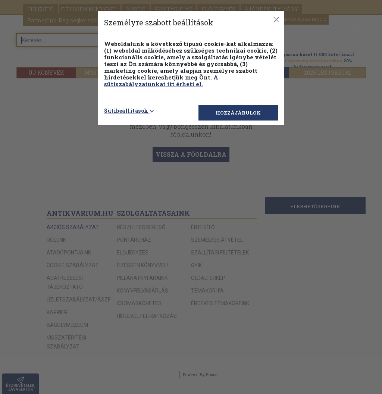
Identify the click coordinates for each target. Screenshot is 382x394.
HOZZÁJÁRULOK (238, 112)
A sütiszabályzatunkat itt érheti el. (161, 81)
